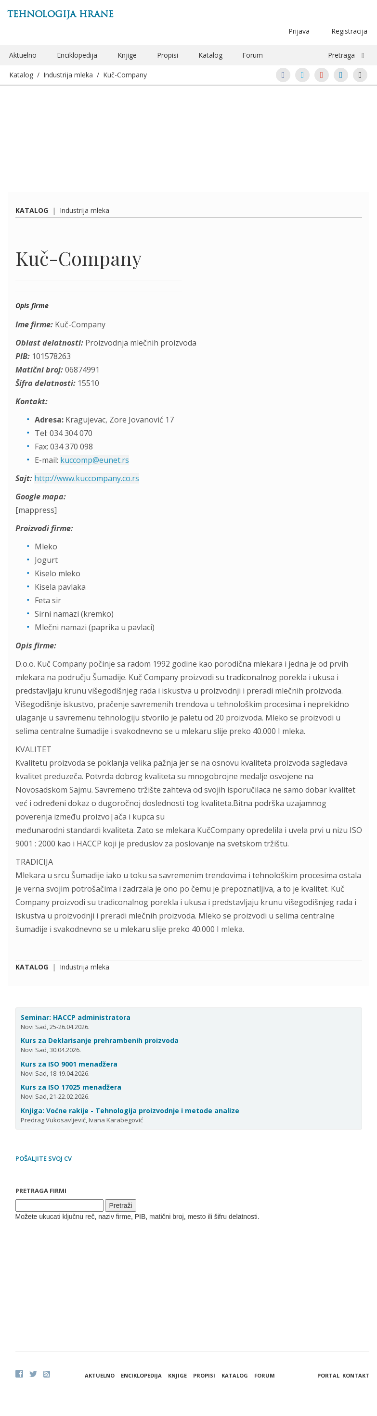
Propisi (167, 55)
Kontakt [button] (355, 1375)
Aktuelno (23, 55)
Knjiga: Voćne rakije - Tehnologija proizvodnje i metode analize (130, 1110)
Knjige (127, 55)
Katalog (210, 55)
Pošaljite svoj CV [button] (43, 1158)
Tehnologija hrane (60, 14)
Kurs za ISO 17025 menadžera (71, 1087)
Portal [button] (328, 1375)
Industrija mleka (68, 74)
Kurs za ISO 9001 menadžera (69, 1063)
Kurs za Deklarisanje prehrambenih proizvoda (100, 1040)
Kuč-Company (125, 74)
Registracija (349, 31)
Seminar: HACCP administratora (75, 1017)
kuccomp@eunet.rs (94, 460)
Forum (252, 55)
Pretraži (120, 1205)
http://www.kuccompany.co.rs (86, 478)
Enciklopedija (77, 55)
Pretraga (341, 55)
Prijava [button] (299, 31)
